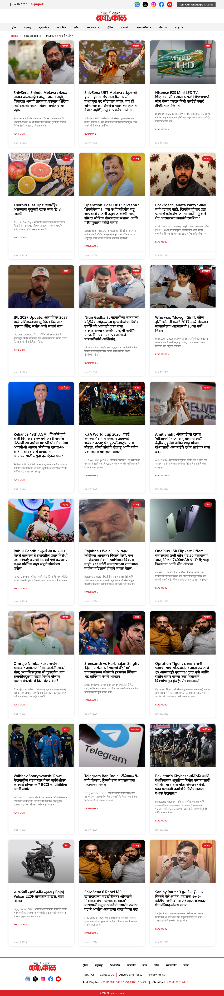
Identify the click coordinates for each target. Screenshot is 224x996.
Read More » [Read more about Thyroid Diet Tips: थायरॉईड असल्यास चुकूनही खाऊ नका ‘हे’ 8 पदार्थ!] (20, 237)
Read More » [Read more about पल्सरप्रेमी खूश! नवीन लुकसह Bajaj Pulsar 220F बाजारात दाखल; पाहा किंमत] (20, 924)
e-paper (37, 4)
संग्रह (179, 27)
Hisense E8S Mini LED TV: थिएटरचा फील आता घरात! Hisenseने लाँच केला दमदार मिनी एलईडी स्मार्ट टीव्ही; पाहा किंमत (182, 99)
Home (14, 35)
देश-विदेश (44, 27)
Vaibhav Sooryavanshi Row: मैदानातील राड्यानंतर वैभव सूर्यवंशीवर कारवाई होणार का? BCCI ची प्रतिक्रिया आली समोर (40, 782)
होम (14, 27)
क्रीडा (76, 27)
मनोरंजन (93, 27)
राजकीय (125, 27)
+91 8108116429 (136, 982)
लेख (163, 27)
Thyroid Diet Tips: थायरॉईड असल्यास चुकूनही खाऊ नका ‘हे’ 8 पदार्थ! (37, 209)
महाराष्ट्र (27, 27)
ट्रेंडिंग (110, 27)
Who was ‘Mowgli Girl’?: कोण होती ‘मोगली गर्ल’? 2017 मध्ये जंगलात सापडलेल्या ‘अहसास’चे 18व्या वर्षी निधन (181, 324)
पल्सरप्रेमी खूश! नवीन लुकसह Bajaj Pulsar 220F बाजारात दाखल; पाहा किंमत (39, 896)
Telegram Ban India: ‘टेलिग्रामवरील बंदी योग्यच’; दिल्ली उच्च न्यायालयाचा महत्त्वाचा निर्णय (112, 780)
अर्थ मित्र (61, 27)
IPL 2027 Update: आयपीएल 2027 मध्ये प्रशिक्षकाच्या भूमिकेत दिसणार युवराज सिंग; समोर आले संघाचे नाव (41, 321)
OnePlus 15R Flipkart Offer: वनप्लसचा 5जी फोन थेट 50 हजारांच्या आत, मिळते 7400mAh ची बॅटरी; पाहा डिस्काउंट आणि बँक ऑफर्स (182, 557)
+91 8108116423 (111, 982)
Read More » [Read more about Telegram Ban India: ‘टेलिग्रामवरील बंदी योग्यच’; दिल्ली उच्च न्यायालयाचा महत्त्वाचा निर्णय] (91, 808)
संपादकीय (144, 27)
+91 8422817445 (177, 982)
